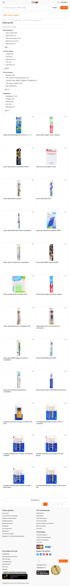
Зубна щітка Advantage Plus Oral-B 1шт (17, 135)
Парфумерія (5, 554)
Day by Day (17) (10, 65)
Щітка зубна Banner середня (12, 198)
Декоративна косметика (9, 556)
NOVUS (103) (10, 101)
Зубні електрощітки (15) (13, 38)
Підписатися (63, 561)
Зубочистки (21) (11, 35)
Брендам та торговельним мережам (13, 536)
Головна (4, 20)
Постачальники (6, 528)
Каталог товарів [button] (11, 15)
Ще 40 (7, 68)
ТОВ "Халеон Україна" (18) (14, 83)
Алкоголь (5, 566)
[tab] (35, 15)
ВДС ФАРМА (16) (11, 86)
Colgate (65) (9, 54)
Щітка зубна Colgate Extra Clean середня (49, 294)
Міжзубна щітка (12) (12, 41)
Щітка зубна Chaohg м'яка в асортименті (16, 262)
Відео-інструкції (41, 526)
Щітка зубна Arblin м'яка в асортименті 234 (16, 326)
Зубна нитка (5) (10, 44)
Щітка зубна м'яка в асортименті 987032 (16, 167)
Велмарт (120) (10, 99)
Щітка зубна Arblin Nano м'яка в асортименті (17, 230)
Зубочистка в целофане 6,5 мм (46, 167)
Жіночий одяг (6, 559)
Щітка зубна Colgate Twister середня (48, 135)
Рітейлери (5, 526)
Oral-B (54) (9, 56)
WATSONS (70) (10, 107)
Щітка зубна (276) (11, 33)
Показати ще (35, 500)
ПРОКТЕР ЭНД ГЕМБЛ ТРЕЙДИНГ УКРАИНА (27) (21, 80)
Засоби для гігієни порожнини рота (32, 20)
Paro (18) (8, 62)
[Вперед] (66, 504)
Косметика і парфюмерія (14, 20)
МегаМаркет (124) (11, 96)
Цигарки (4, 569)
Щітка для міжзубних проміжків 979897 (48, 230)
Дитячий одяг (6, 564)
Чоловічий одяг (6, 561)
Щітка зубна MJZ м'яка (43, 198)
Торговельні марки (8, 533)
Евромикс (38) (10, 75)
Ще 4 (6, 47)
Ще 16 (7, 89)
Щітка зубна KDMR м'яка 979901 (46, 358)
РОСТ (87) (9, 104)
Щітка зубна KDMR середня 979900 (47, 262)
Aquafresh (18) (10, 59)
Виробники (5, 531)
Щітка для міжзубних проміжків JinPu (15, 294)
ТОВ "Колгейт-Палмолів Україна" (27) (17, 78)
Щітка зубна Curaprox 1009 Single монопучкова (51, 390)
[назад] (41, 504)
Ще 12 (7, 110)
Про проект (5, 513)
